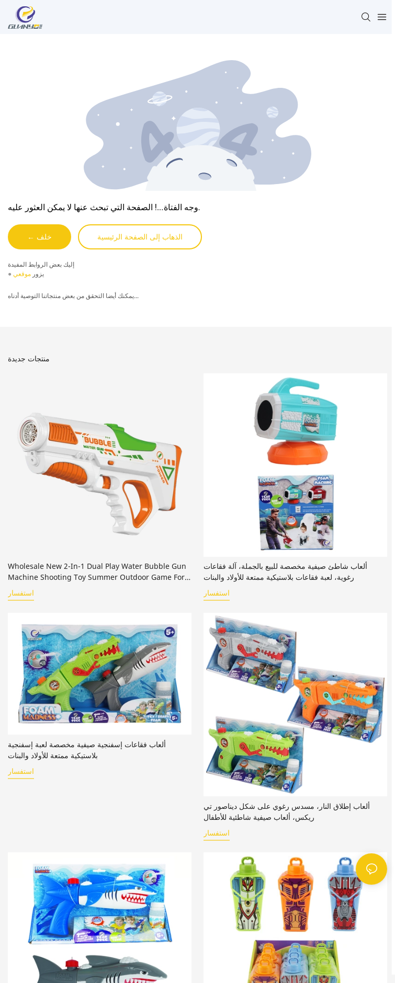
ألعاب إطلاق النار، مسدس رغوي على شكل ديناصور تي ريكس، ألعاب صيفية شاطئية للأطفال (287, 811)
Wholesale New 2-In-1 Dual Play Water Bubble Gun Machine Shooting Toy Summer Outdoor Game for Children (97, 571)
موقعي (22, 273)
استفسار (21, 593)
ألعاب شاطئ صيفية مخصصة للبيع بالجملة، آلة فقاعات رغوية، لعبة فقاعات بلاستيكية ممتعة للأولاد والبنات (285, 571)
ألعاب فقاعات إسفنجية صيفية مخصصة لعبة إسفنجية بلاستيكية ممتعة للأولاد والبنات (87, 749)
